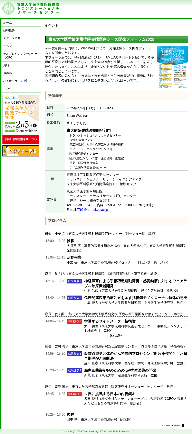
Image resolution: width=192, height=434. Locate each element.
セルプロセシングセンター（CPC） (20, 55)
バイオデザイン (15, 80)
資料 (6, 65)
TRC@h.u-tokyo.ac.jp (92, 209)
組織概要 (9, 30)
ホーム (7, 22)
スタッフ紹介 (11, 38)
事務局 (7, 73)
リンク (7, 88)
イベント (9, 45)
